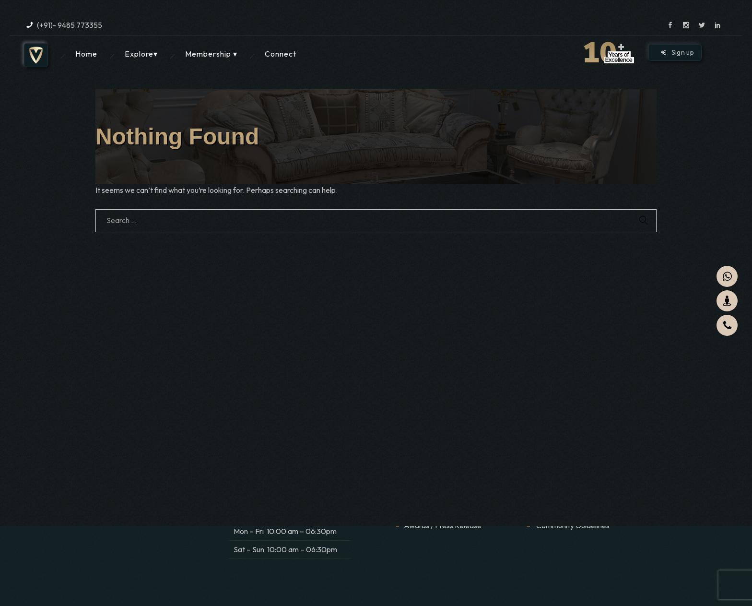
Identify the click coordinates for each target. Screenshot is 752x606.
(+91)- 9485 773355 (69, 25)
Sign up (677, 52)
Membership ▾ (211, 54)
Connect (280, 54)
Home (86, 54)
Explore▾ (141, 54)
